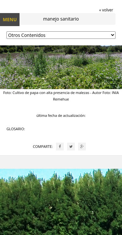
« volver (106, 10)
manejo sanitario (61, 19)
